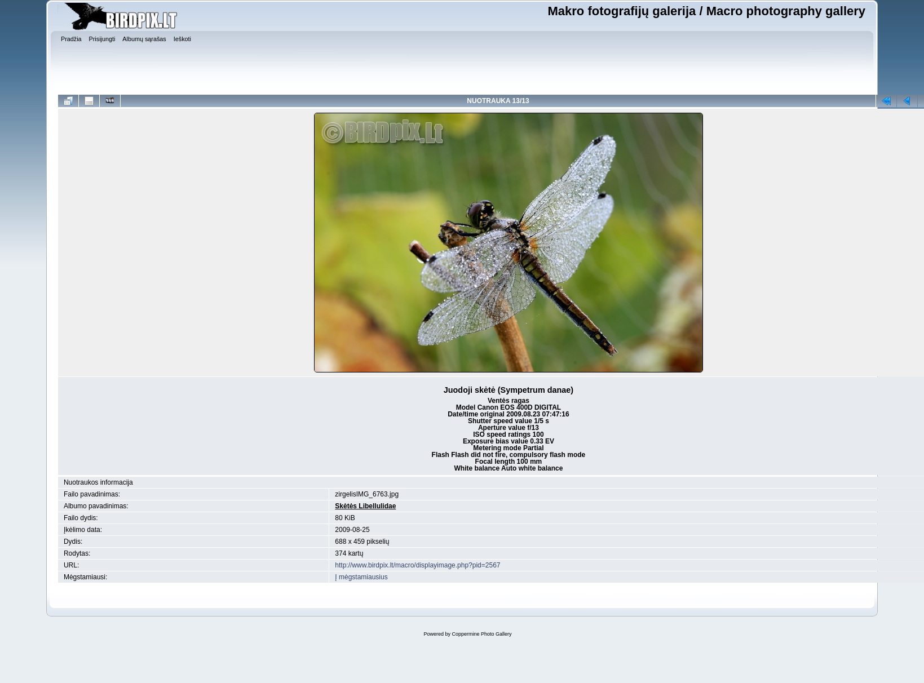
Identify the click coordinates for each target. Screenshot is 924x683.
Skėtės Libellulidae (365, 506)
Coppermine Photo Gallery (481, 634)
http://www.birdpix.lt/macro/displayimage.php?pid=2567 (417, 565)
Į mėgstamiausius (361, 577)
